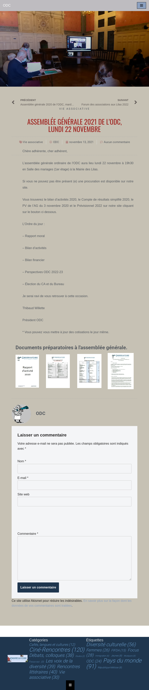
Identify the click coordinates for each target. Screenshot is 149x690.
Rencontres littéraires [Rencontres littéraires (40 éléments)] (54, 669)
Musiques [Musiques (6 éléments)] (129, 656)
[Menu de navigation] (141, 5)
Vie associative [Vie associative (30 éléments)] (47, 674)
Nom (21, 461)
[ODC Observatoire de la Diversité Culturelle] (7, 5)
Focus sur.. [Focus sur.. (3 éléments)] (36, 661)
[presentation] (46, 517)
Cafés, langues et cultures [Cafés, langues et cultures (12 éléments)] (52, 645)
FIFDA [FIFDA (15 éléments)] (118, 650)
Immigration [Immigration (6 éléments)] (102, 656)
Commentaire (27, 533)
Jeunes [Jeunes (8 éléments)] (116, 655)
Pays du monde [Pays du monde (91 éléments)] (113, 663)
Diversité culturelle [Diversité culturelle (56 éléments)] (111, 644)
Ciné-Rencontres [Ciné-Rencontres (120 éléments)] (56, 649)
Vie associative (74, 108)
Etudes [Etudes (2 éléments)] (80, 656)
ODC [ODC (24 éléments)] (93, 661)
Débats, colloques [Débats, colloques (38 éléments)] (51, 655)
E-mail (22, 478)
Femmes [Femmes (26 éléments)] (97, 650)
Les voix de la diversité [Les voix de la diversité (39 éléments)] (50, 663)
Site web (23, 494)
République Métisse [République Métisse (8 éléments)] (110, 667)
